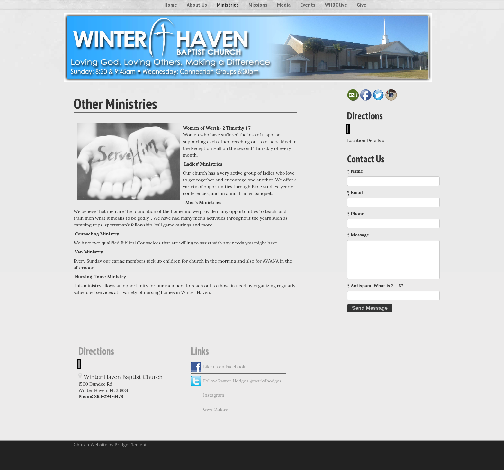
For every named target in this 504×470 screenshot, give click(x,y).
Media (284, 4)
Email (355, 192)
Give (361, 4)
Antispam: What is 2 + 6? (375, 286)
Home (170, 4)
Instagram (207, 395)
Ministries (228, 4)
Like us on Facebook (218, 367)
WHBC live (336, 4)
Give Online (209, 409)
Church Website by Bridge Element (110, 444)
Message (358, 235)
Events (307, 4)
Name (355, 171)
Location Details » (365, 140)
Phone (355, 214)
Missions (257, 4)
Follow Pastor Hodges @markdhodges (236, 381)
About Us (197, 4)
